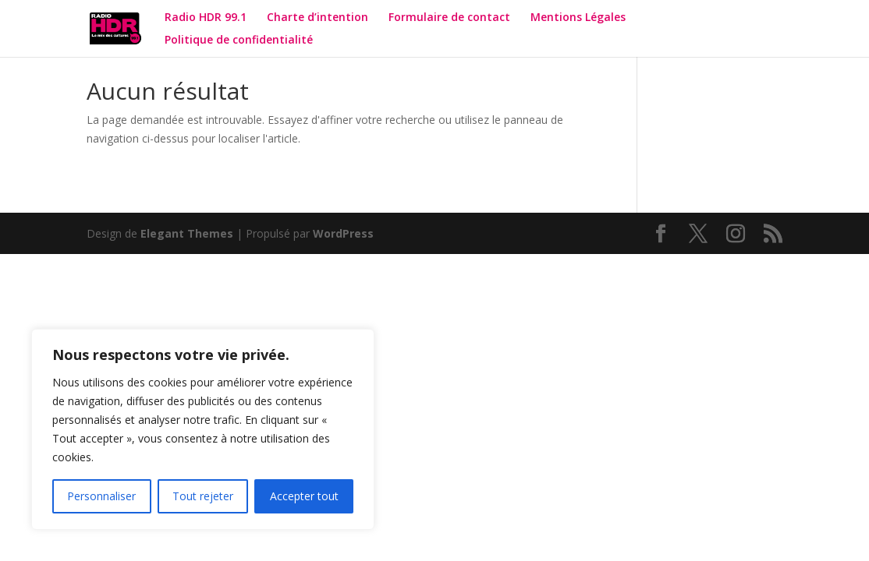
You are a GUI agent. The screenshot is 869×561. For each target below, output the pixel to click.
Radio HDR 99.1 (206, 18)
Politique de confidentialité (240, 40)
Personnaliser (101, 496)
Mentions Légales (578, 18)
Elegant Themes (186, 233)
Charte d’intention (317, 18)
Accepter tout (304, 496)
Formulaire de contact (449, 18)
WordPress (343, 233)
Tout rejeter (202, 496)
